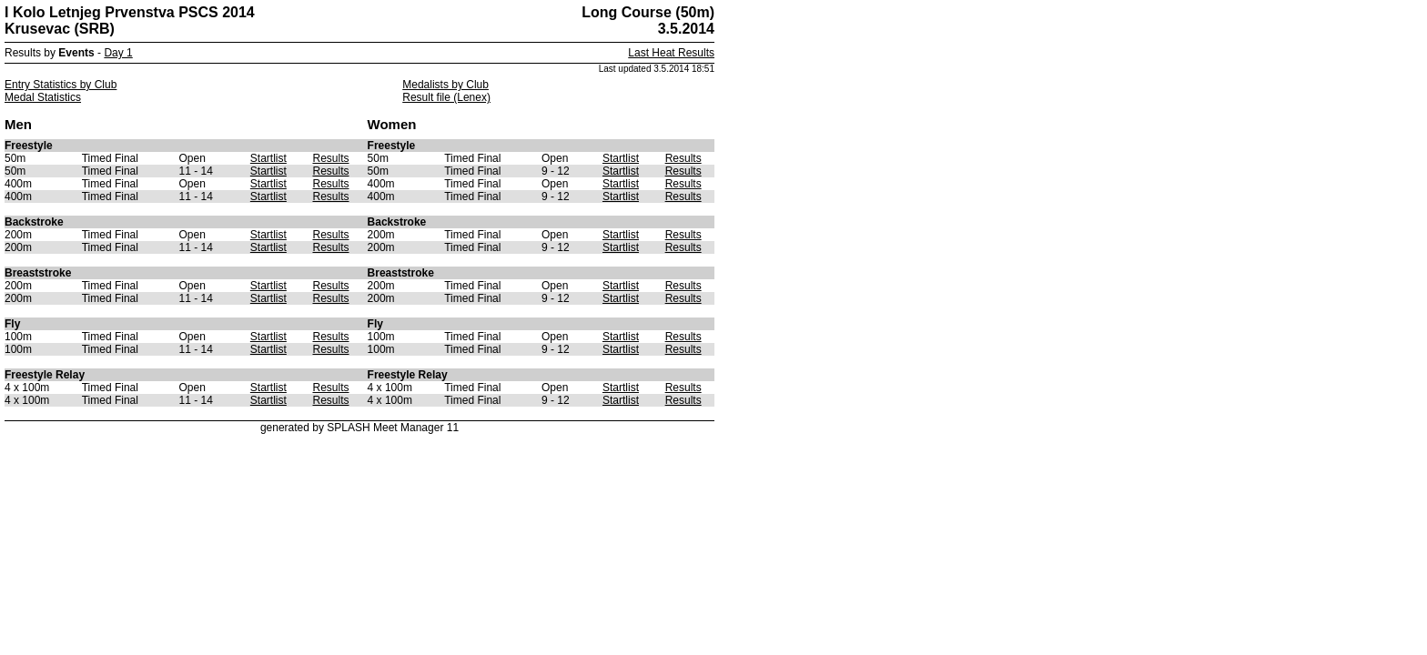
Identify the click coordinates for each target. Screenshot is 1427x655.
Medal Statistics (43, 97)
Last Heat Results (671, 52)
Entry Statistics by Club (60, 84)
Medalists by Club (445, 84)
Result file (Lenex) (446, 97)
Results (330, 158)
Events (76, 52)
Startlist (268, 158)
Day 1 (118, 52)
